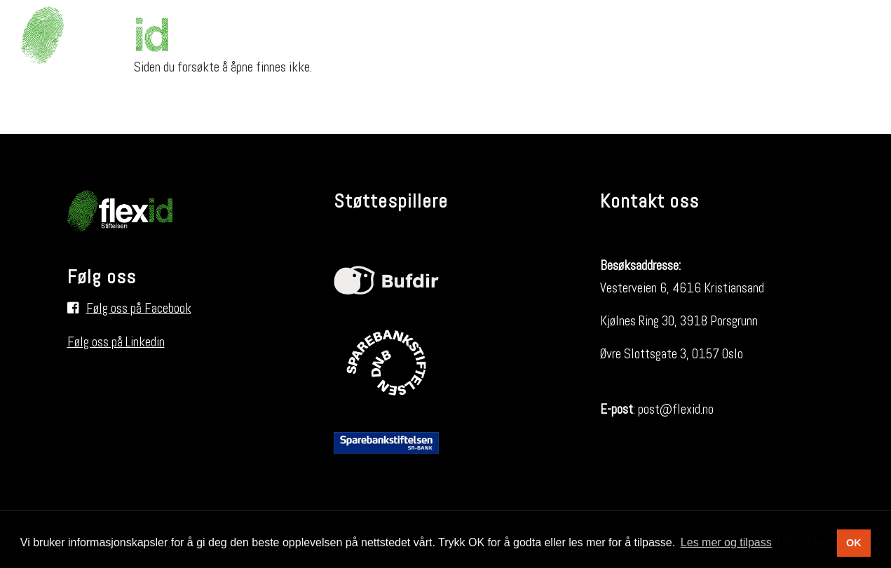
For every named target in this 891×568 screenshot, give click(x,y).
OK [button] (854, 542)
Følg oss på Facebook (138, 308)
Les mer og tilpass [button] (726, 542)
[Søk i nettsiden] (852, 35)
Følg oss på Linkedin (116, 342)
